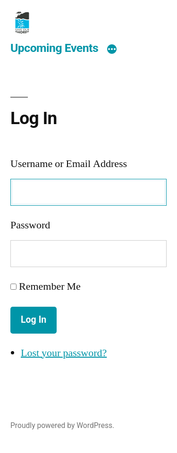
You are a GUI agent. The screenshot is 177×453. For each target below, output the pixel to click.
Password (30, 225)
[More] (112, 49)
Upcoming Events (54, 48)
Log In (33, 319)
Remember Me (50, 286)
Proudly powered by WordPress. (62, 425)
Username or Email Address (68, 163)
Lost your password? (64, 353)
